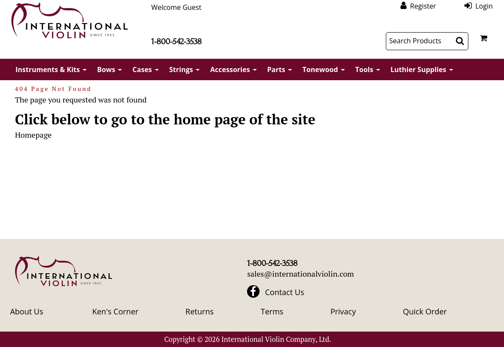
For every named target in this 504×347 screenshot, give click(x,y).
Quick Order (425, 311)
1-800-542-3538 (176, 41)
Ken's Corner (115, 311)
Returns (200, 311)
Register (423, 5)
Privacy (343, 311)
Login (484, 5)
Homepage (33, 135)
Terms (272, 311)
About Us (26, 311)
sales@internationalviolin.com (300, 274)
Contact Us (284, 292)
